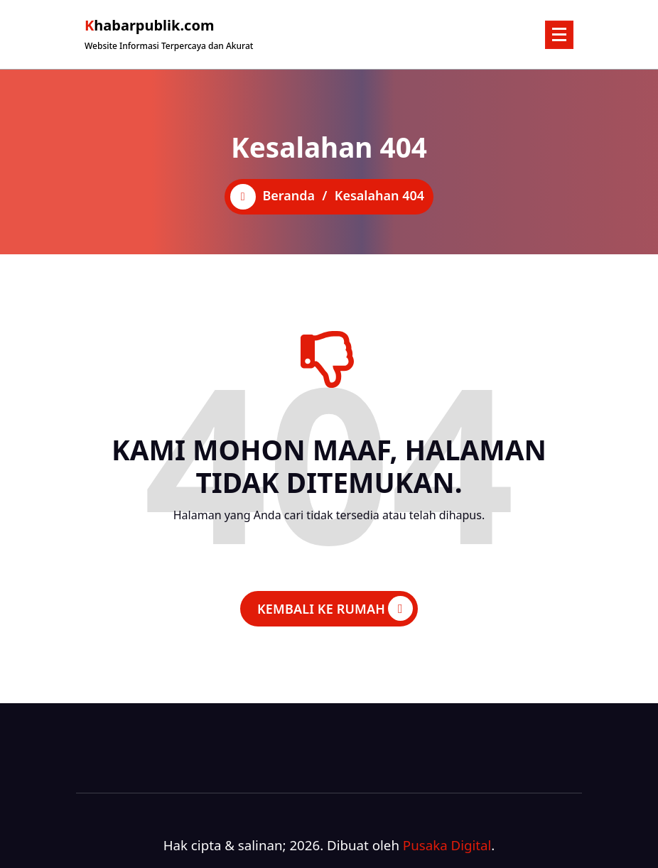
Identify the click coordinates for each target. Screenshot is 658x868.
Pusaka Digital (447, 845)
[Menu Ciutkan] (559, 35)
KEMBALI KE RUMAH (335, 608)
